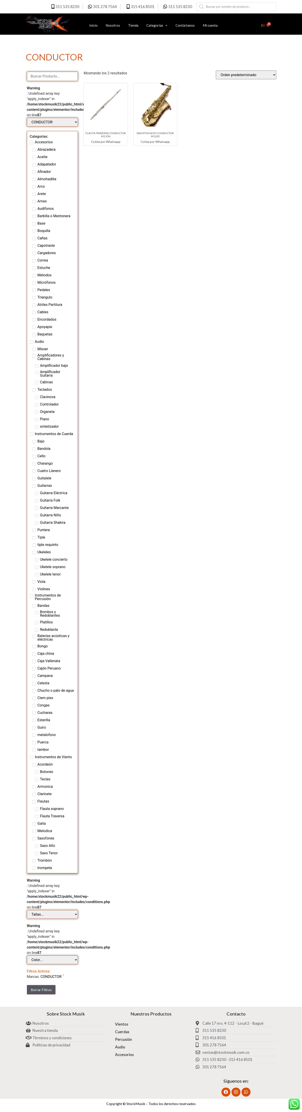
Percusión (123, 1039)
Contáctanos (185, 25)
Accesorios (124, 1054)
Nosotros (113, 25)
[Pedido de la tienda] (246, 75)
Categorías (156, 25)
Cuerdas (122, 1031)
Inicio (93, 25)
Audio (120, 1047)
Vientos (121, 1024)
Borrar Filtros (41, 989)
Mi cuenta (210, 25)
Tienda (133, 25)
